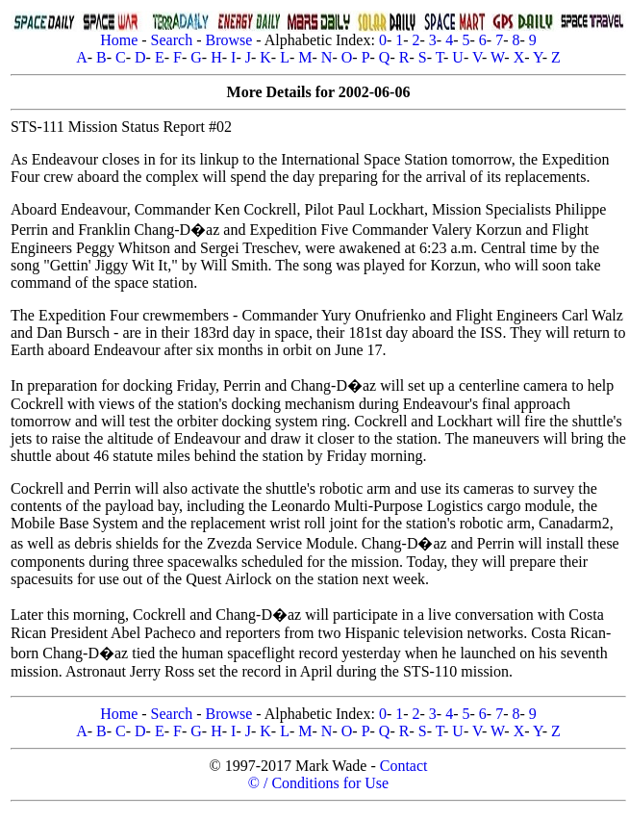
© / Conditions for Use (318, 783)
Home (119, 40)
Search (172, 40)
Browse (228, 40)
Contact (404, 765)
